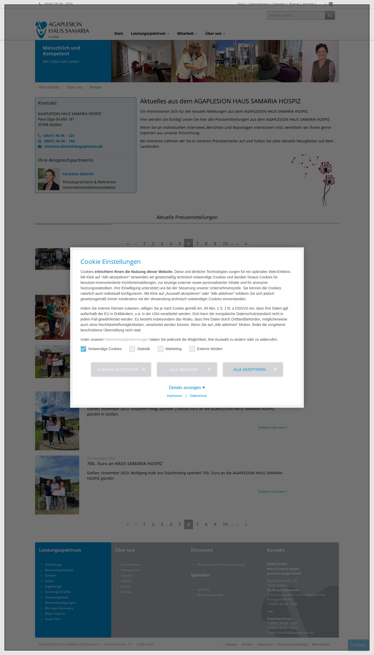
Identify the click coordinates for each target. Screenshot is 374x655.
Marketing (169, 348)
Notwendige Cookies (101, 348)
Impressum (174, 396)
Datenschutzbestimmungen (127, 339)
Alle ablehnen (184, 369)
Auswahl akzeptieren (118, 369)
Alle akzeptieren (249, 369)
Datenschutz (198, 396)
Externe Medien (206, 348)
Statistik (139, 348)
